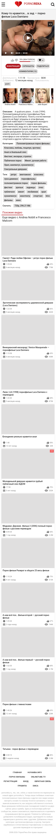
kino (48, 196)
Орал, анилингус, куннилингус (19, 165)
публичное (9, 192)
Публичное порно (13, 160)
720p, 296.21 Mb (22, 206)
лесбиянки (32, 192)
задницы (30, 187)
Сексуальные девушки (15, 169)
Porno (28, 3)
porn (7, 84)
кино (18, 200)
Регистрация (10, 781)
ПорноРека (23, 832)
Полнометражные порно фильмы (33, 143)
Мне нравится (12, 60)
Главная (17, 772)
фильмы (8, 200)
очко (41, 187)
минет (21, 192)
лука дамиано (11, 179)
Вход (26, 781)
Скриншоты (28, 66)
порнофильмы (28, 179)
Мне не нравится (16, 60)
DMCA (35, 786)
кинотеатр (25, 196)
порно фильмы (38, 183)
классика (38, 174)
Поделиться (43, 66)
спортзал (37, 196)
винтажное (25, 174)
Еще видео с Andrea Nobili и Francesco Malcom (26, 219)
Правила (22, 786)
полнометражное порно (16, 183)
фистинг (8, 187)
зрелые (19, 187)
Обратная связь (42, 781)
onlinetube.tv (38, 777)
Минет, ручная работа (35, 160)
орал (43, 192)
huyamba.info (35, 772)
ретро (13, 174)
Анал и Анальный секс (15, 152)
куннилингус (10, 196)
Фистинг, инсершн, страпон (17, 156)
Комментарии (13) (28, 71)
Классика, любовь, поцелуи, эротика (22, 148)
